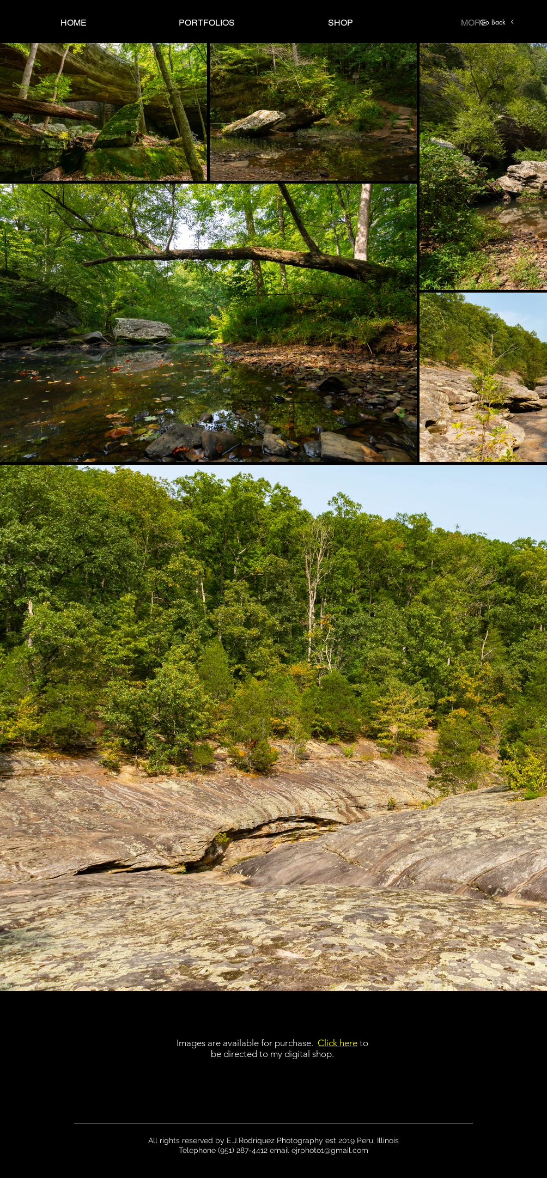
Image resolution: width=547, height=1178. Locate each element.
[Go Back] (497, 22)
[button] (207, 23)
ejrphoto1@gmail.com (329, 1150)
